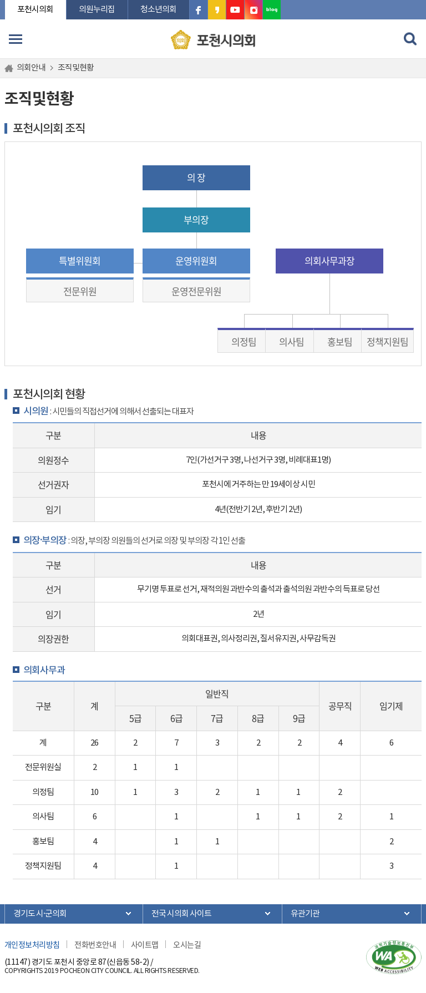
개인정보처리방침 (32, 944)
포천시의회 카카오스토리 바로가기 (217, 9)
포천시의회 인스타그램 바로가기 (253, 9)
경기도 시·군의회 (40, 914)
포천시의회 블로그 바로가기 (272, 9)
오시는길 (187, 944)
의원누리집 (97, 9)
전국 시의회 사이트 (181, 914)
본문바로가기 (4, 0)
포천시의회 (35, 9)
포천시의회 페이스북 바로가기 (198, 9)
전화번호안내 (95, 944)
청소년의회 (158, 9)
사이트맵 (145, 944)
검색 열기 (410, 39)
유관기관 (305, 914)
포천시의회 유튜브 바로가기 (235, 9)
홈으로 (10, 68)
